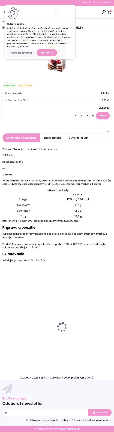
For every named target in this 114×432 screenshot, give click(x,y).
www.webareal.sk (69, 428)
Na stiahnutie (52, 138)
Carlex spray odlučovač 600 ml (23, 333)
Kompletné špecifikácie (21, 138)
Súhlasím (46, 52)
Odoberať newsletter (22, 403)
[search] (104, 12)
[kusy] (81, 115)
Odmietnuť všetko (21, 52)
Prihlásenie (86, 2)
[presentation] (5, 321)
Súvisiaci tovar (78, 138)
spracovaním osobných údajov (62, 420)
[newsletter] (99, 412)
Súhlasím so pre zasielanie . (71, 420)
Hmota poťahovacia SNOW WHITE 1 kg (83, 331)
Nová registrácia (104, 2)
